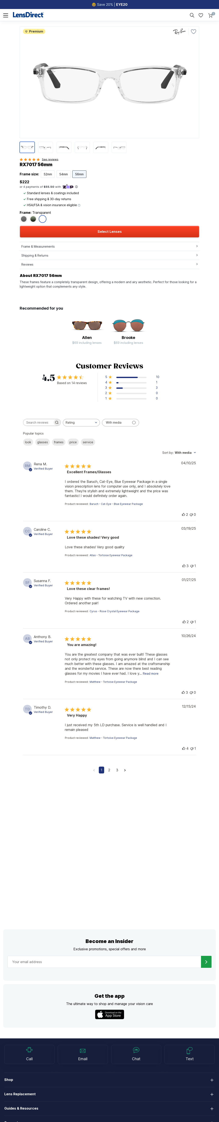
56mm (79, 174)
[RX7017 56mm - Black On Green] (33, 219)
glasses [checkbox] (42, 442)
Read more (150, 673)
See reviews (50, 159)
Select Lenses (110, 231)
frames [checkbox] (59, 442)
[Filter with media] (120, 422)
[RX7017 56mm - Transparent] (42, 219)
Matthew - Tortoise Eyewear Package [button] (113, 681)
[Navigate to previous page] (94, 770)
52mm (48, 174)
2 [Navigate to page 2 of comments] (109, 770)
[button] (132, 377)
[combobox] (81, 422)
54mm (63, 174)
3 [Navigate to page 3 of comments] (117, 770)
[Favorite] (193, 31)
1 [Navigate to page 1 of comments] (101, 770)
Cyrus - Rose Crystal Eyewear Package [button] (114, 611)
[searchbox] (38, 422)
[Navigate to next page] (125, 770)
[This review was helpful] (183, 514)
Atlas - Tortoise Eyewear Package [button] (111, 555)
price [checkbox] (73, 442)
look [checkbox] (28, 442)
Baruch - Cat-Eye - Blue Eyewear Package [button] (116, 504)
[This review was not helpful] (191, 514)
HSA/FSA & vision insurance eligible (52, 205)
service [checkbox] (88, 442)
